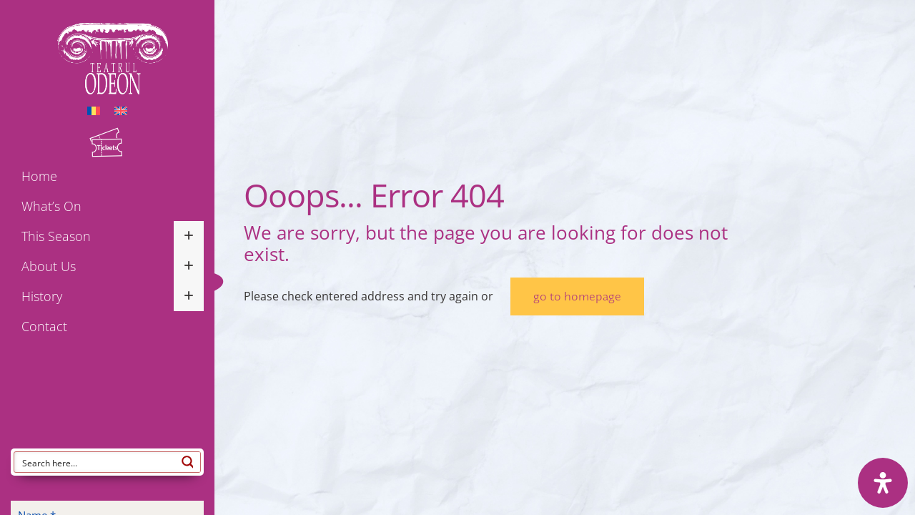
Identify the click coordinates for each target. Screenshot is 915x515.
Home (39, 176)
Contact (44, 326)
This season (56, 236)
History (41, 296)
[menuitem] (93, 109)
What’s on (51, 206)
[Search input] (98, 462)
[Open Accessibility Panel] (883, 483)
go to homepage (577, 296)
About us (48, 266)
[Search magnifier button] (190, 462)
